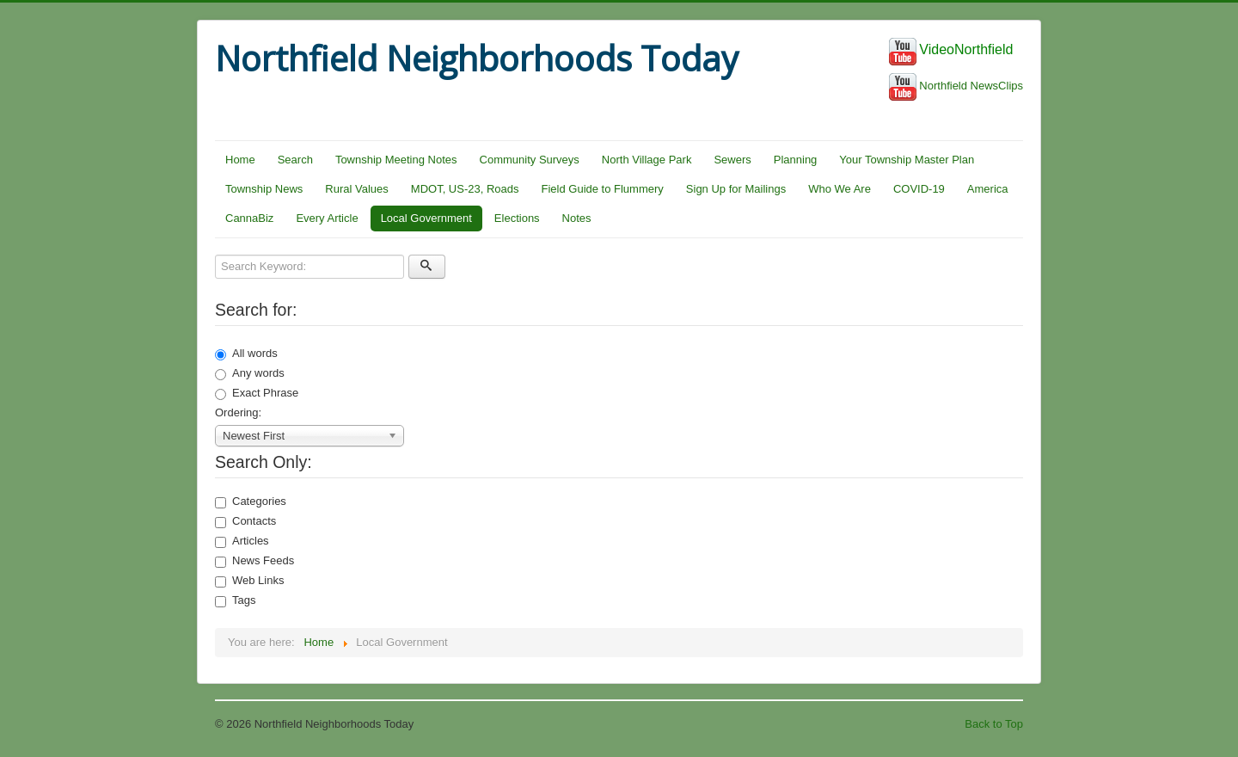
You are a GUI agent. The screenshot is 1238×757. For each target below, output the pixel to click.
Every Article (327, 218)
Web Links (249, 581)
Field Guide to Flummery (603, 188)
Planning (796, 159)
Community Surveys (529, 159)
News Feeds (254, 561)
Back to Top (994, 723)
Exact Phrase (256, 393)
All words (246, 353)
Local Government (426, 218)
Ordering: (238, 412)
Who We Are (839, 188)
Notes (576, 218)
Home (240, 159)
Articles (242, 541)
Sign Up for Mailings (736, 188)
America (987, 188)
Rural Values (356, 188)
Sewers (732, 159)
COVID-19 (919, 188)
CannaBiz (249, 218)
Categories (250, 501)
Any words (250, 373)
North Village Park (647, 159)
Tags (235, 600)
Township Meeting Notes (396, 159)
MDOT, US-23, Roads (465, 188)
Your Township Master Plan (906, 159)
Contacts (245, 521)
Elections (517, 218)
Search (295, 159)
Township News (264, 188)
